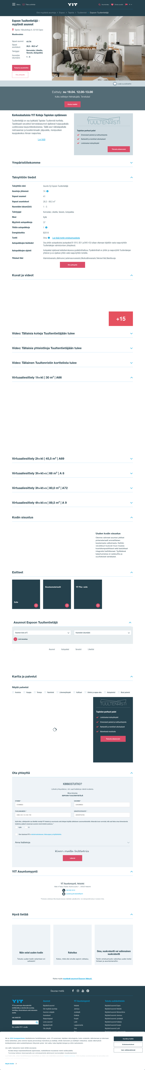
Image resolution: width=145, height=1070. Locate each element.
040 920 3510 (68, 890)
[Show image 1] (48, 304)
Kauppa (28, 692)
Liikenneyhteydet (65, 692)
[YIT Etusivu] (72, 4)
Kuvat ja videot (23, 275)
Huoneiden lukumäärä (83, 633)
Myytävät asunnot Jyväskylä (114, 1019)
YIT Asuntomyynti (25, 871)
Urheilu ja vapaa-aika (95, 692)
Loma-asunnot (47, 1022)
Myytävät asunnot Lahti (112, 1029)
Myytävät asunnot (48, 1006)
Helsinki (76, 1006)
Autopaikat (66, 650)
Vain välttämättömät (128, 1050)
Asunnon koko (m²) (21, 633)
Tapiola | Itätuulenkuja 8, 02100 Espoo (29, 30)
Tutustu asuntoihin (21, 68)
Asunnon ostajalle (48, 1012)
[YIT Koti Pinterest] (87, 990)
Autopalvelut (111, 692)
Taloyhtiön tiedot (24, 177)
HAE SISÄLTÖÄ (16, 1018)
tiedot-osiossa (69, 1056)
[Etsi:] (36, 1022)
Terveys (39, 692)
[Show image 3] (96, 318)
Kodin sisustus (22, 517)
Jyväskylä (77, 1012)
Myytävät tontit (47, 1025)
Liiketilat (92, 650)
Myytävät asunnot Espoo (113, 1006)
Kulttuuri (79, 692)
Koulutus (18, 692)
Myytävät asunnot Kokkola (113, 1022)
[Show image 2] (109, 296)
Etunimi (17, 801)
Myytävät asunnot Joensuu (113, 1015)
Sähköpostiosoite (80, 811)
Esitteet (17, 572)
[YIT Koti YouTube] (82, 990)
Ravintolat (50, 692)
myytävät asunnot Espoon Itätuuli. (77, 978)
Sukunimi (77, 801)
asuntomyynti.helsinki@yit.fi (72, 894)
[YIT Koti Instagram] (78, 990)
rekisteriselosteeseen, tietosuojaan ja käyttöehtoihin (46, 834)
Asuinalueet (47, 1015)
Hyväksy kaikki (128, 1039)
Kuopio (76, 1019)
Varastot (80, 650)
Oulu (75, 1029)
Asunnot (53, 650)
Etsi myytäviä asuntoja (50, 1009)
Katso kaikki (72, 104)
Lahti (75, 1022)
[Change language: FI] (129, 4)
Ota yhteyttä (20, 75)
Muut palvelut (125, 692)
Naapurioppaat (48, 1019)
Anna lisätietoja (22, 842)
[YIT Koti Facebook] (73, 990)
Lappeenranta (78, 1025)
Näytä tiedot (9, 1063)
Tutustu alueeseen (119, 149)
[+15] (121, 318)
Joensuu (76, 1009)
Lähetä (72, 858)
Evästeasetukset (128, 1044)
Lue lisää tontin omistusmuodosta (66, 238)
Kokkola (76, 1015)
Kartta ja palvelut (24, 676)
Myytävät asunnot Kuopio (113, 1025)
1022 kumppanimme (17, 1038)
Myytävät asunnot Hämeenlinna (115, 1012)
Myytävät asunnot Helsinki (113, 1009)
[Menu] (16, 4)
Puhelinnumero (20, 811)
